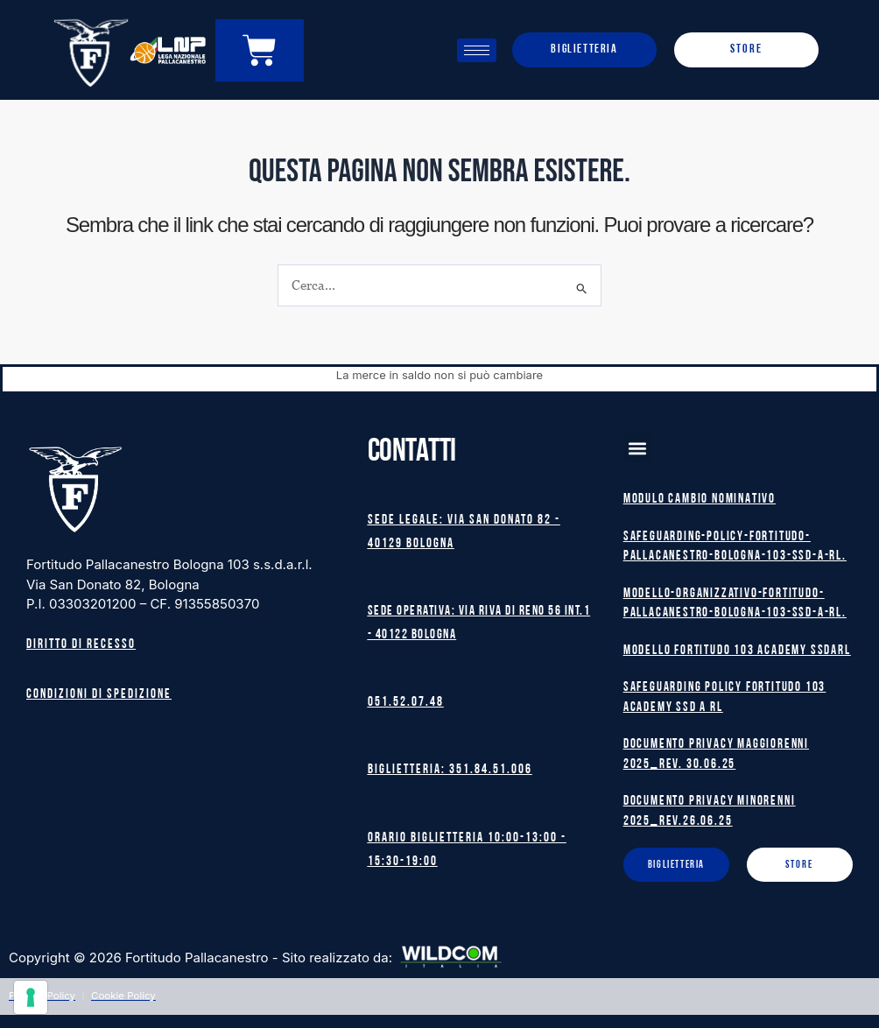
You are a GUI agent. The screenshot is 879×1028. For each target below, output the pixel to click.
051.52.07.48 (406, 701)
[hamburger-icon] (476, 50)
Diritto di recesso (81, 640)
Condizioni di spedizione (99, 690)
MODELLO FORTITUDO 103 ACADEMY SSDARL (737, 646)
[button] (637, 444)
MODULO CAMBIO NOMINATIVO (699, 496)
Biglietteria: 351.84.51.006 (450, 769)
